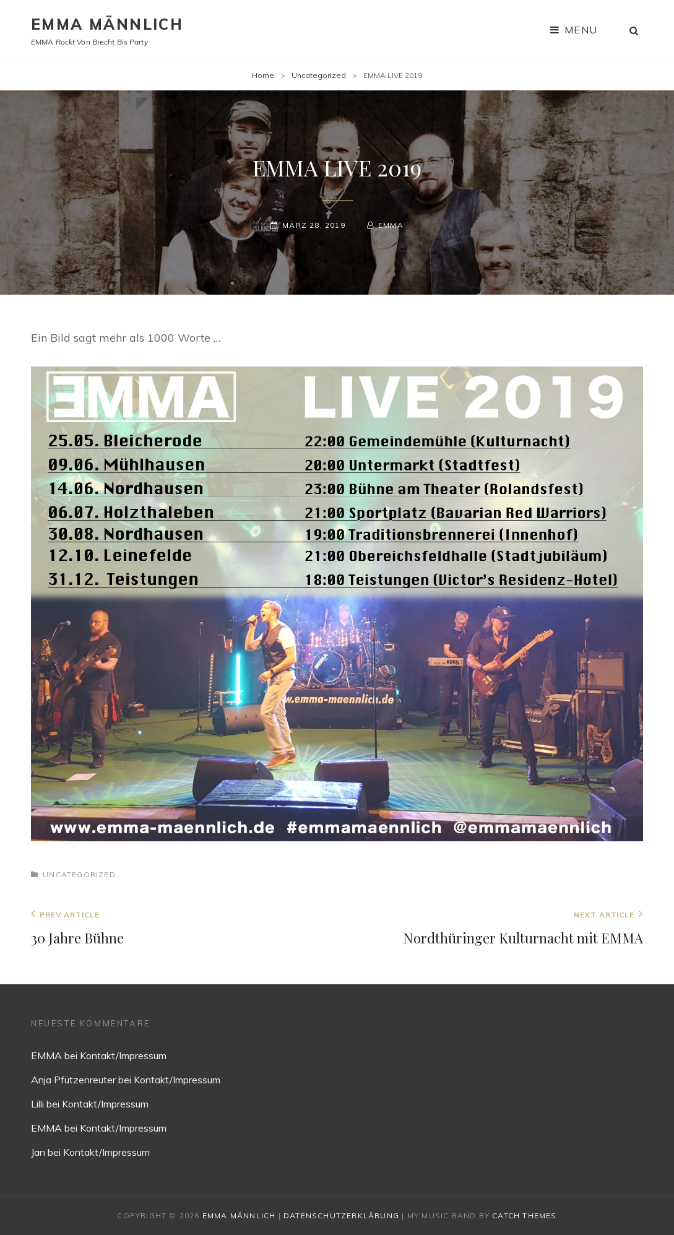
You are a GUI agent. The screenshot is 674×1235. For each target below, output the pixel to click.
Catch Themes (524, 1215)
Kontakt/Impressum (123, 1055)
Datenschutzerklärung (341, 1215)
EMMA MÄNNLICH (107, 24)
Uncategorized (319, 75)
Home (263, 75)
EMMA (391, 225)
